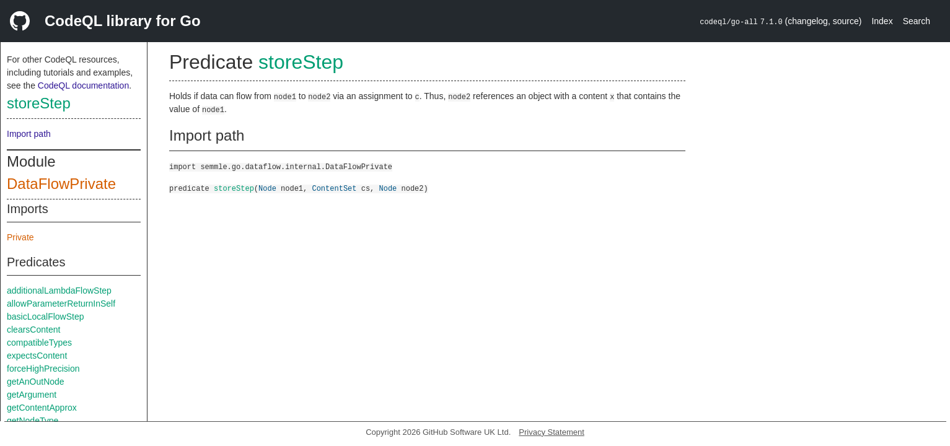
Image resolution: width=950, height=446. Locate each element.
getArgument (31, 395)
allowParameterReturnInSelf (61, 303)
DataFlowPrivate (61, 183)
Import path (29, 134)
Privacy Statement (551, 432)
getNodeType (32, 421)
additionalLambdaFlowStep (59, 290)
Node (267, 188)
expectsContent (37, 356)
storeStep (39, 103)
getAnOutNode (35, 382)
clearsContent (33, 329)
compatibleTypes (39, 343)
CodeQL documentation (83, 85)
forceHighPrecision (43, 369)
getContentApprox (42, 408)
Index (881, 21)
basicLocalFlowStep (45, 316)
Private (20, 237)
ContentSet (334, 188)
